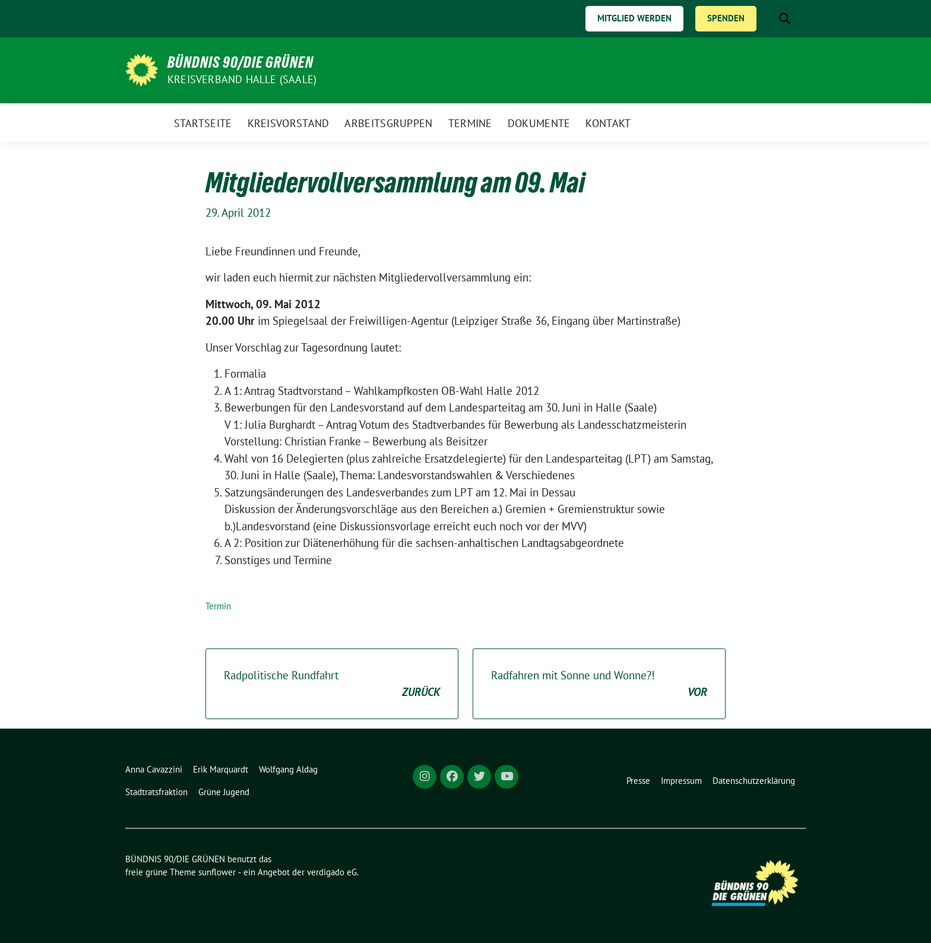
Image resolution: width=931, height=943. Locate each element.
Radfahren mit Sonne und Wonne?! (599, 684)
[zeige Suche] (784, 18)
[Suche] (767, 18)
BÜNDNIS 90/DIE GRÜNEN (240, 62)
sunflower (217, 872)
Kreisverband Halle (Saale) (241, 79)
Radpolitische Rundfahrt (332, 684)
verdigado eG (332, 872)
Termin (218, 606)
